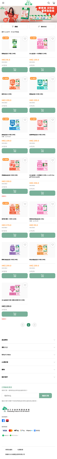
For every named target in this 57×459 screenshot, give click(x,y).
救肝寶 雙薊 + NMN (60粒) (9, 219)
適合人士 (28, 347)
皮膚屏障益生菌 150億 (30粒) (37, 134)
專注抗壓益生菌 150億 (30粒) (37, 259)
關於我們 (28, 377)
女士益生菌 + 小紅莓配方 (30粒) (38, 53)
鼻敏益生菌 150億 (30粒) (8, 134)
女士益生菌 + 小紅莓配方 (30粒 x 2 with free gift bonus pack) (41, 176)
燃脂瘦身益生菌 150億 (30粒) (10, 175)
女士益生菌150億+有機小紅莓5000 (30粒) (13, 300)
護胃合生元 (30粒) (7, 94)
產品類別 (28, 340)
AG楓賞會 (28, 362)
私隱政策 (20, 450)
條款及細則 (8, 450)
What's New (28, 354)
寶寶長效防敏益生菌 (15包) (36, 219)
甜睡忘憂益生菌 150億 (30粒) (10, 259)
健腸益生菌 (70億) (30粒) (9, 53)
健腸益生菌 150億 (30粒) (36, 94)
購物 (28, 369)
